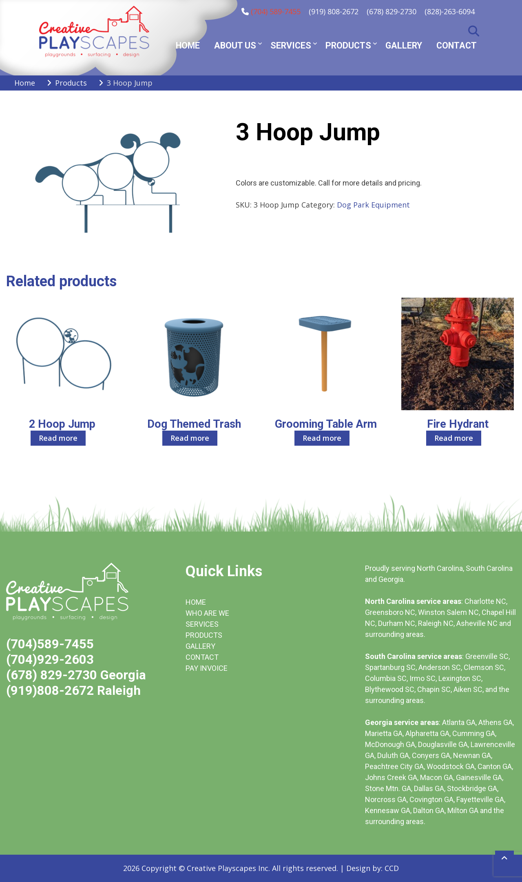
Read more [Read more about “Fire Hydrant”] (453, 438)
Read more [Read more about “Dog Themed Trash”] (189, 438)
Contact (456, 45)
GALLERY (200, 646)
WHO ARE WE (207, 613)
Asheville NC (477, 623)
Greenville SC (487, 656)
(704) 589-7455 (276, 11)
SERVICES (202, 624)
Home (188, 45)
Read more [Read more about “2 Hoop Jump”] (58, 438)
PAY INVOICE (207, 668)
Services (290, 45)
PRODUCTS (204, 635)
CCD (392, 868)
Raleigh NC (435, 623)
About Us (235, 45)
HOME (196, 602)
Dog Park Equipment (373, 205)
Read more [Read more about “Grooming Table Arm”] (322, 438)
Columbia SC (386, 678)
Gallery (403, 45)
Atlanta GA (459, 722)
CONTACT (202, 657)
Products (348, 45)
